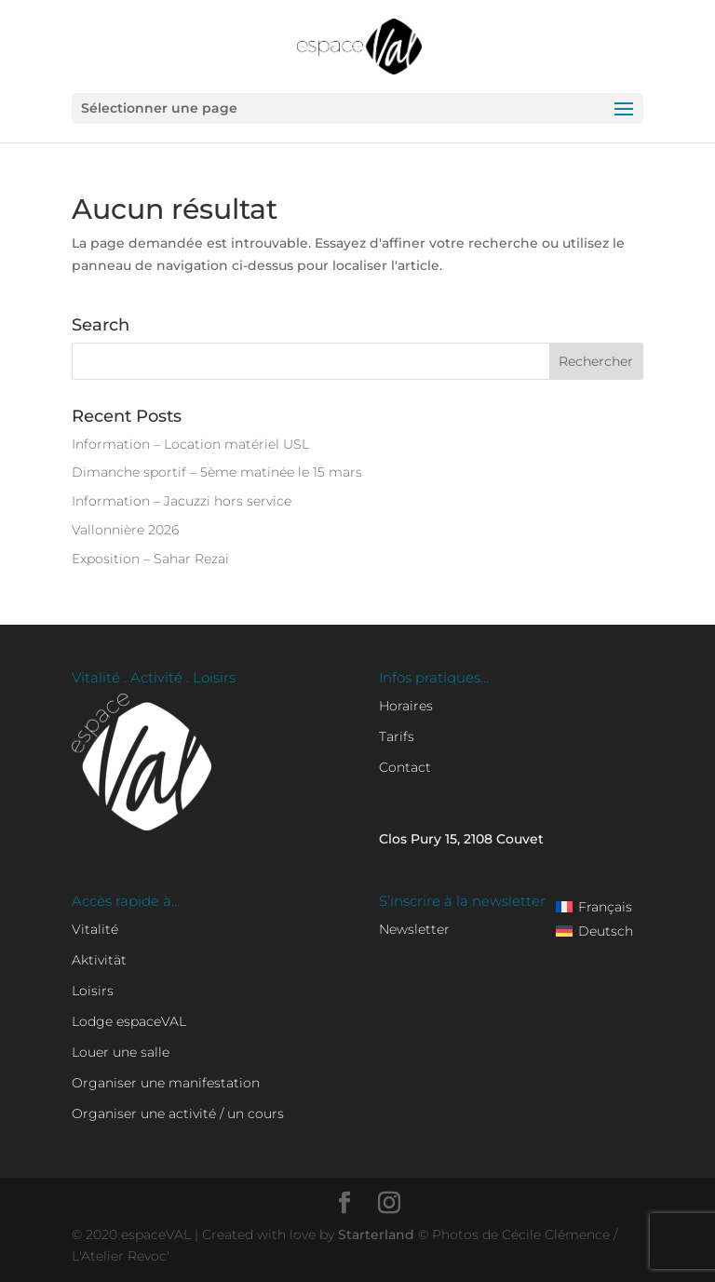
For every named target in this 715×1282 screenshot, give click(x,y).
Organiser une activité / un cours (178, 1113)
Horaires (406, 705)
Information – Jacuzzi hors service (181, 501)
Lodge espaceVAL (129, 1021)
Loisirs (93, 990)
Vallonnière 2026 (125, 529)
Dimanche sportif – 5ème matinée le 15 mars (217, 472)
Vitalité (95, 929)
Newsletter (414, 929)
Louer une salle (120, 1052)
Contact (405, 767)
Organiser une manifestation (166, 1082)
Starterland (378, 1234)
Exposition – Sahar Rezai (150, 558)
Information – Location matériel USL (190, 444)
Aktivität (99, 959)
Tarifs (396, 736)
